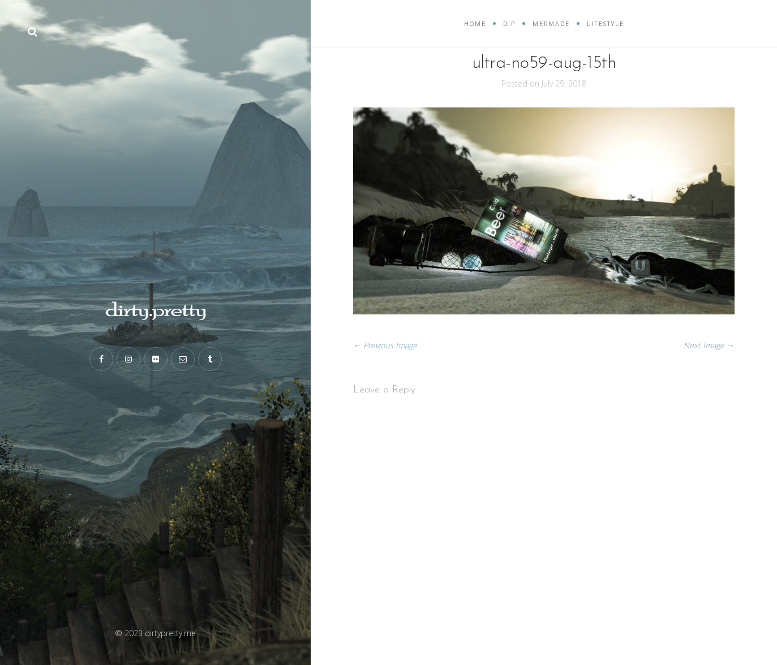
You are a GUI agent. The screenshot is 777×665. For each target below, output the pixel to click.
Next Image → (709, 345)
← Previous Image (385, 345)
